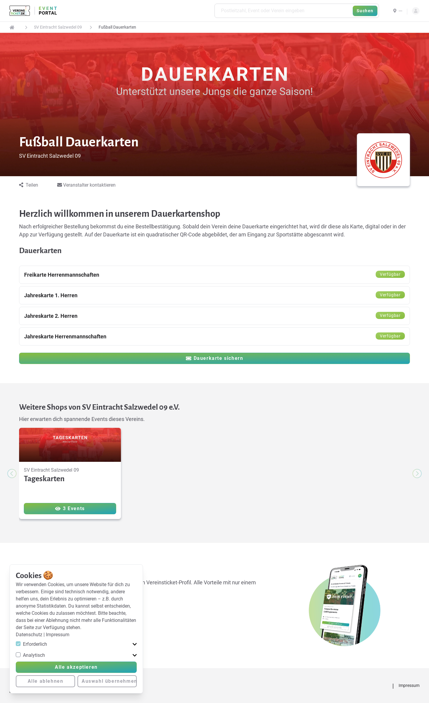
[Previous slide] (12, 473)
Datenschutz (29, 634)
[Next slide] (417, 473)
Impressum (57, 634)
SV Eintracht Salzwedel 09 (58, 27)
